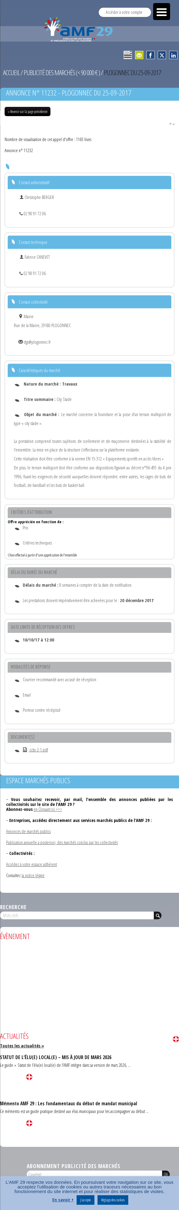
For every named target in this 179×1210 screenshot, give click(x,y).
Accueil (11, 72)
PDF (171, 123)
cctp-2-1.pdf (35, 750)
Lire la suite (176, 1039)
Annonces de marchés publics (28, 832)
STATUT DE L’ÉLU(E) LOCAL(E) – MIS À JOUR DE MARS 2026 (55, 1057)
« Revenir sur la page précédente (27, 111)
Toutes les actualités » (22, 1046)
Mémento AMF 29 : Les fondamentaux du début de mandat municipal (68, 1104)
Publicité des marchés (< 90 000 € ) (62, 72)
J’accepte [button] (85, 1200)
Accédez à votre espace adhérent (31, 865)
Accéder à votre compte (124, 12)
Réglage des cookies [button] (113, 1200)
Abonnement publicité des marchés (73, 1166)
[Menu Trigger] (161, 11)
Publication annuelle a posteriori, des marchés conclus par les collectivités (62, 843)
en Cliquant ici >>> (48, 809)
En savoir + (63, 1199)
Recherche (13, 907)
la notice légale (33, 876)
